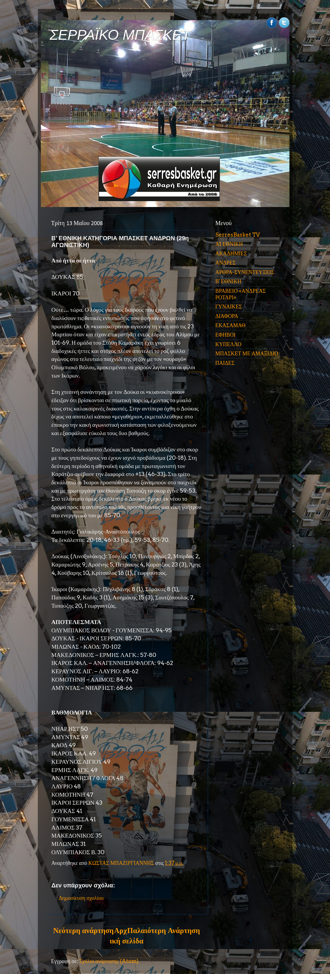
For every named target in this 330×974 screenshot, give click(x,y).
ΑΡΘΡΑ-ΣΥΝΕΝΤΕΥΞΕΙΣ (244, 272)
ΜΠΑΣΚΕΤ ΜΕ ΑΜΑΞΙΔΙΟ (247, 353)
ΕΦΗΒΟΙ (225, 335)
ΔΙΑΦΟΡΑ (226, 316)
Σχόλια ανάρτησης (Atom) (109, 961)
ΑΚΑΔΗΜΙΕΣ (231, 253)
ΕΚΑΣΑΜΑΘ (230, 325)
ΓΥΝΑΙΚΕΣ (228, 306)
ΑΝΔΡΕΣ (225, 263)
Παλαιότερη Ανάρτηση (163, 930)
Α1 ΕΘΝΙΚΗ (229, 244)
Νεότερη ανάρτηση (83, 930)
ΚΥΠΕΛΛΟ (228, 344)
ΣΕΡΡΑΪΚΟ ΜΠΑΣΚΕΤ (120, 35)
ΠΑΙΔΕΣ (225, 363)
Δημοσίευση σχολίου (81, 898)
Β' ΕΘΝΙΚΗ (228, 281)
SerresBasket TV (237, 235)
